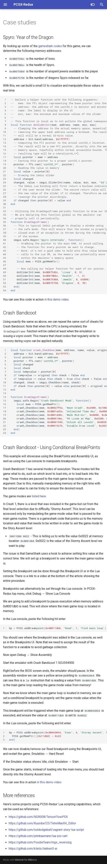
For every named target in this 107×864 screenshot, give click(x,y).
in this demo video (56, 299)
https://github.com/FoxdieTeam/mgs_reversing (40, 842)
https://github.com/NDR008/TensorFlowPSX (38, 817)
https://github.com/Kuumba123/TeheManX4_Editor (42, 823)
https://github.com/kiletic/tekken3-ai (33, 848)
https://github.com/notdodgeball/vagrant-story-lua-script (46, 829)
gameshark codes (50, 46)
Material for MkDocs (26, 859)
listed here (39, 496)
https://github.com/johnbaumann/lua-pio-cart (38, 836)
